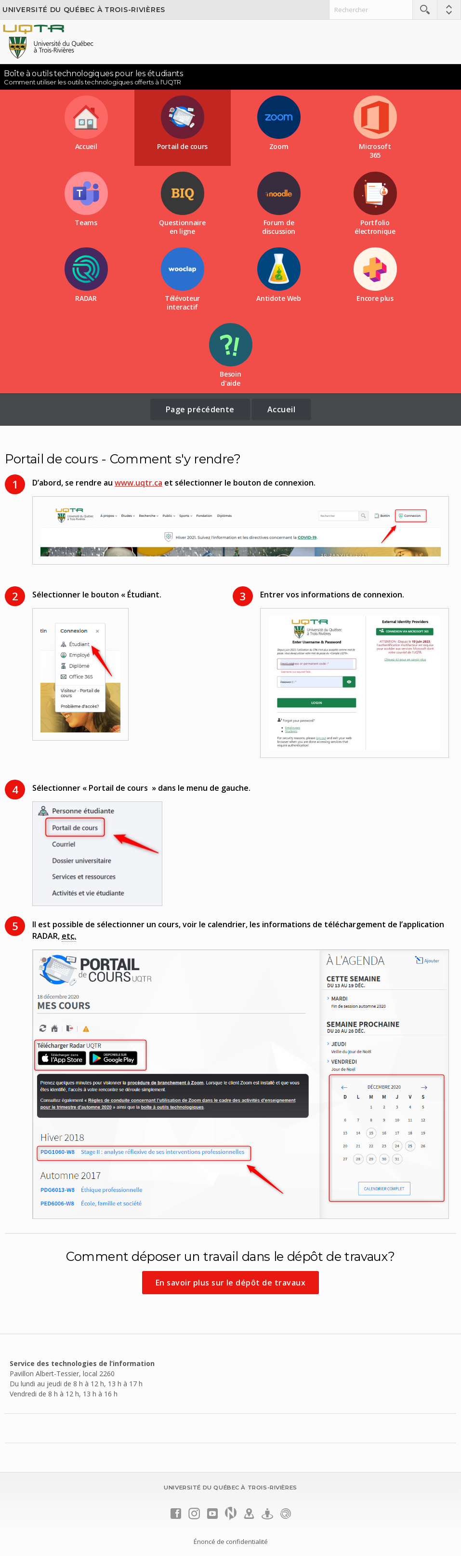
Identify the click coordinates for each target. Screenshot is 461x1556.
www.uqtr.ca (138, 482)
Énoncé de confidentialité (231, 1541)
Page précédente (200, 409)
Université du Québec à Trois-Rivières (83, 9)
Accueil (281, 409)
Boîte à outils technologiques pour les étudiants (93, 73)
